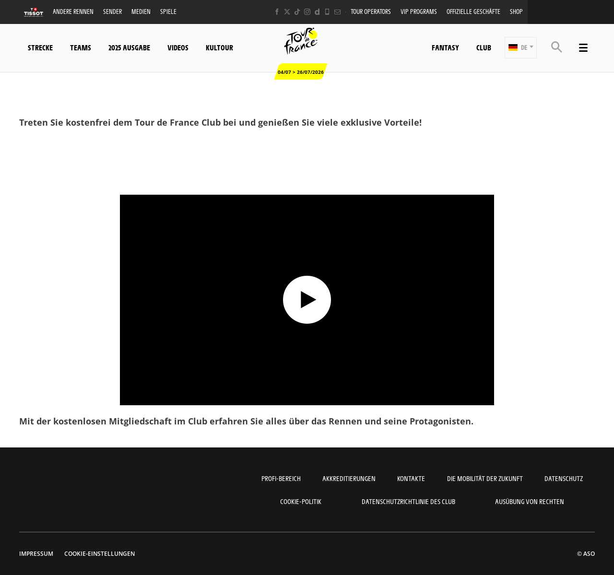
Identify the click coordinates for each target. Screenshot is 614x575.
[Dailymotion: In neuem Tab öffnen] (317, 12)
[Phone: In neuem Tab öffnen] (327, 12)
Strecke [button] (40, 47)
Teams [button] (80, 47)
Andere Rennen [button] (73, 11)
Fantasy (445, 47)
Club (483, 47)
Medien (141, 11)
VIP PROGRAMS (419, 11)
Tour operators (371, 11)
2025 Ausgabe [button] (129, 47)
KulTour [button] (219, 47)
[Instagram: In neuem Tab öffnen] (307, 12)
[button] (521, 48)
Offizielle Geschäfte (473, 11)
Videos (178, 47)
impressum (36, 554)
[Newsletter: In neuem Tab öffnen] (337, 12)
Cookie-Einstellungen (99, 554)
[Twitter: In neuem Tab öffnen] (287, 12)
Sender (112, 11)
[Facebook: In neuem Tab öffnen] (277, 12)
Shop (516, 11)
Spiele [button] (168, 11)
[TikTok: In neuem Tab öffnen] (297, 12)
